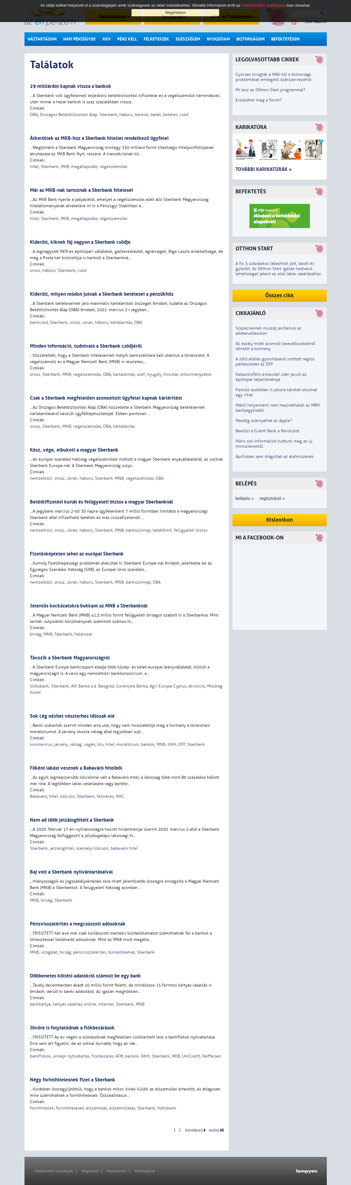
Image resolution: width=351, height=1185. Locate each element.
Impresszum (116, 1171)
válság (76, 744)
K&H (171, 744)
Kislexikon (279, 520)
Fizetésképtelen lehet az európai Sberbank (77, 554)
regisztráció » (272, 498)
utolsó (214, 1130)
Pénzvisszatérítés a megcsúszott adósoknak (77, 924)
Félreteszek (156, 39)
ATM (119, 1056)
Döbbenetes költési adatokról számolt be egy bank (85, 976)
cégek (89, 744)
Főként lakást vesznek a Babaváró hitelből (76, 768)
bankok (141, 114)
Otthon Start (254, 249)
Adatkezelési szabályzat (53, 1171)
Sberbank (108, 114)
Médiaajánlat (145, 1171)
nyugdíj (154, 374)
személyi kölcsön (92, 848)
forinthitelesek (70, 1108)
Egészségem (188, 39)
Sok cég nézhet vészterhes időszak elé (72, 716)
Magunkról (89, 1171)
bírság (35, 634)
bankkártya (40, 1004)
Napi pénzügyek (79, 39)
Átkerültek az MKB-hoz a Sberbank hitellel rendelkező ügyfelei (99, 138)
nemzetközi (41, 478)
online (90, 1004)
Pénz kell (127, 39)
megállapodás (84, 166)
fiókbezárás (102, 1056)
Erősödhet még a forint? (259, 100)
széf (141, 374)
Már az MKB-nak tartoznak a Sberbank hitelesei (81, 190)
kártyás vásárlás (67, 1004)
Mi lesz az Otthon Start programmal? (270, 89)
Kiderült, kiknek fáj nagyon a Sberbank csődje (80, 242)
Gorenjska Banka (132, 686)
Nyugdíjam (218, 39)
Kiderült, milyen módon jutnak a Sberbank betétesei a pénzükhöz (102, 294)
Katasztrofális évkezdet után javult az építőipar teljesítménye (271, 377)
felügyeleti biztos (190, 530)
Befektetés (251, 191)
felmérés (105, 796)
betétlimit (162, 530)
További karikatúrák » (264, 169)
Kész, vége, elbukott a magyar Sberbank (74, 450)
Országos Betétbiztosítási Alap (68, 114)
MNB (66, 374)
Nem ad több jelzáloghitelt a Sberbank (72, 820)
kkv (100, 744)
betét (156, 114)
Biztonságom (250, 39)
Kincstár (170, 374)
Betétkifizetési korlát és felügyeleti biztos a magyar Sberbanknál (101, 502)
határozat (83, 634)
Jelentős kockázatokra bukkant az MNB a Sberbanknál (89, 606)
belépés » (245, 498)
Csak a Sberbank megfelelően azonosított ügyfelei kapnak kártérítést (106, 398)
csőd (184, 114)
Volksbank (39, 686)
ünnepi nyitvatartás (71, 1056)
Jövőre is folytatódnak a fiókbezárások (72, 1028)
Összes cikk (279, 295)
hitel (34, 166)
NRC (120, 796)
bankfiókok (40, 1056)
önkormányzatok (196, 374)
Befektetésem (285, 39)
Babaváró (38, 796)
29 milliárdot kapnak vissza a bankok (70, 86)
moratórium (127, 744)
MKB (65, 166)
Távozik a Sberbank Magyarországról (70, 658)
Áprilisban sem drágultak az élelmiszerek (275, 456)
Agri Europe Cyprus (168, 686)
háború (126, 114)
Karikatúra (251, 127)
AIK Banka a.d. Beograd (92, 686)
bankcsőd (39, 322)
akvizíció (196, 686)
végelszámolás (113, 166)
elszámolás (96, 1108)
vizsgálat (49, 952)
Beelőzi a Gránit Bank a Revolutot (267, 430)
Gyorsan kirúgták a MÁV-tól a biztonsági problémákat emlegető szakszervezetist (273, 77)
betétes (170, 114)
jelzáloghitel (62, 848)
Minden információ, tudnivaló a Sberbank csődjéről (86, 346)
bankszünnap (138, 530)
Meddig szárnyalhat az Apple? (264, 420)
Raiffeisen (211, 1056)
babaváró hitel (124, 848)
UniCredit (191, 1056)
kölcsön (67, 796)
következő (194, 1130)
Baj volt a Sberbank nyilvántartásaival (71, 872)
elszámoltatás (122, 1108)
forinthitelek (42, 1108)
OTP (181, 744)
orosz (35, 270)
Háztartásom (42, 39)
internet (106, 1004)
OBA (34, 114)
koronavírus (41, 744)
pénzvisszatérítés (89, 952)
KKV (106, 39)
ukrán (87, 322)
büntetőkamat (121, 952)
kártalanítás (121, 322)
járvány (61, 744)
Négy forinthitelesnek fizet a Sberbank (72, 1080)
